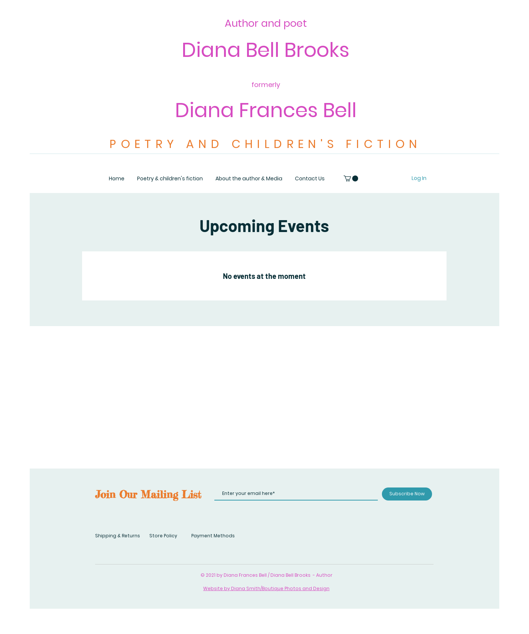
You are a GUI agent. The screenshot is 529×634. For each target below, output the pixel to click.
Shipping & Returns (117, 535)
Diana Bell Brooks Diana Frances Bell (266, 80)
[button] (351, 178)
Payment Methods (213, 535)
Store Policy (163, 535)
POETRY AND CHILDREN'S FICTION (266, 144)
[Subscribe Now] (407, 494)
